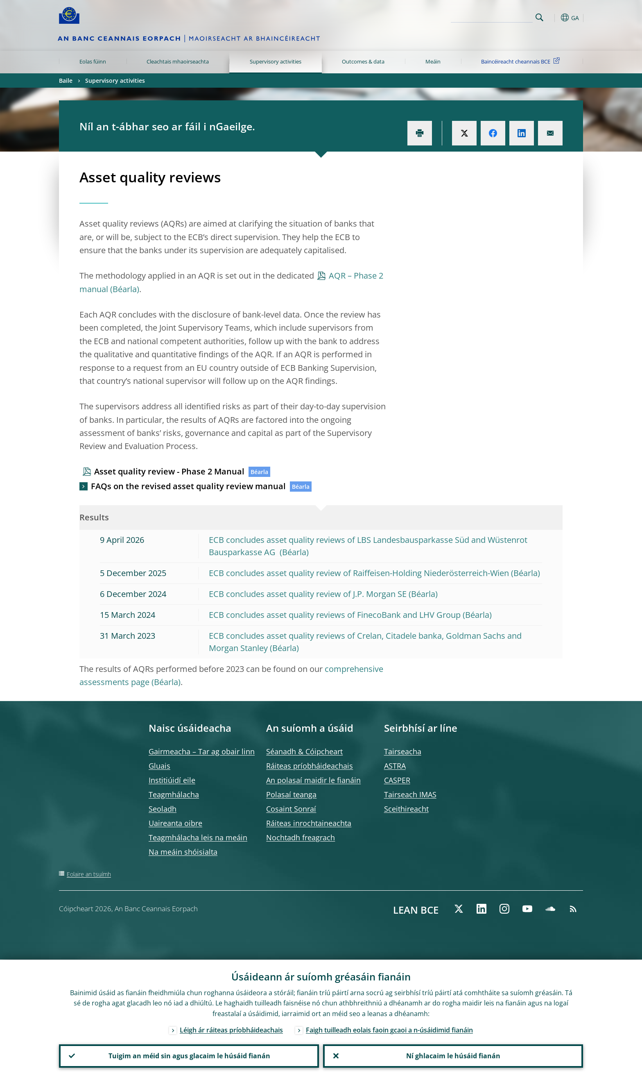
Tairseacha (402, 751)
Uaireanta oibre (175, 823)
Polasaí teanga (291, 794)
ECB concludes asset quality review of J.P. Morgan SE (308, 593)
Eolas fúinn (92, 61)
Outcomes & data (363, 61)
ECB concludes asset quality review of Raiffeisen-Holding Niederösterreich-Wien (359, 573)
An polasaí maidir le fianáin (313, 780)
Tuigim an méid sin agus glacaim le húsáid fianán (189, 1055)
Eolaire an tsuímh (89, 874)
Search (539, 17)
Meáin (433, 61)
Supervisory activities (275, 61)
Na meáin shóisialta (183, 852)
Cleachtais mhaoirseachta (178, 61)
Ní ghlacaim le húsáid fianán (453, 1055)
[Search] (492, 16)
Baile (65, 80)
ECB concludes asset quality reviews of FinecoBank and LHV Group (335, 614)
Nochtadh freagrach (300, 837)
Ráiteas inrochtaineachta (308, 823)
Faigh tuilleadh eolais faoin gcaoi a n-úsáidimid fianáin (389, 1029)
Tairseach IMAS (410, 794)
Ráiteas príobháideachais (309, 766)
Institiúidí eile (172, 780)
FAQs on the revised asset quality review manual (188, 486)
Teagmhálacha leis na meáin (198, 837)
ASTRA (395, 766)
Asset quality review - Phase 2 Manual (169, 471)
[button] (554, 18)
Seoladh (162, 809)
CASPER (397, 780)
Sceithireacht (406, 809)
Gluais (159, 766)
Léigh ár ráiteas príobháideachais (231, 1029)
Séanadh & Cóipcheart (304, 751)
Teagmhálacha (174, 794)
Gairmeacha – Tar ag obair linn (202, 751)
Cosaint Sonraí (291, 809)
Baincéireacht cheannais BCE (522, 61)
